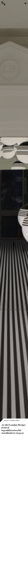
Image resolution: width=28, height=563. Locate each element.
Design (13, 420)
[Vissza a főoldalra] (3, 3)
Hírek (17, 420)
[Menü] (25, 3)
